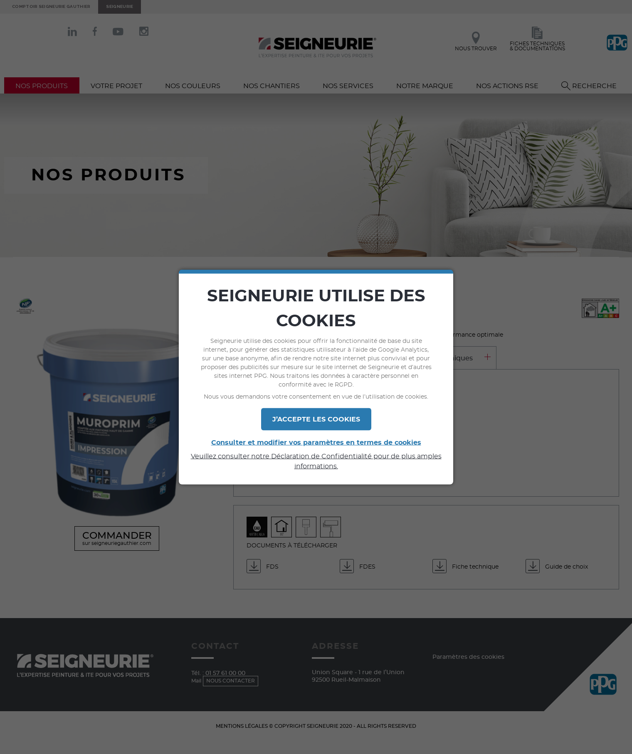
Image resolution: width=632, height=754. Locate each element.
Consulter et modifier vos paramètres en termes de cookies (316, 442)
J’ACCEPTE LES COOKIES (316, 419)
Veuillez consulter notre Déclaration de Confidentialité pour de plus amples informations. (316, 461)
